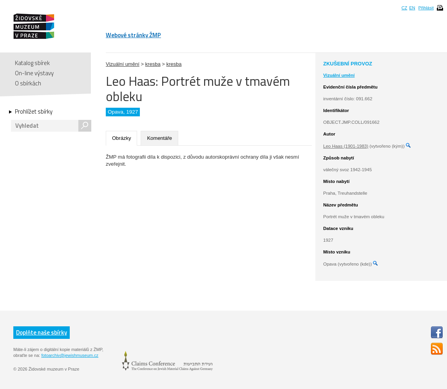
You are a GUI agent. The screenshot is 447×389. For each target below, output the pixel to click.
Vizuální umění (122, 64)
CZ (404, 7)
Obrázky (121, 138)
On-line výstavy (34, 73)
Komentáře (159, 138)
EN (412, 7)
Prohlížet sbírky (33, 111)
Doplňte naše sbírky (41, 332)
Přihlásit (426, 7)
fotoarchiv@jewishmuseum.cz (69, 355)
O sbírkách (28, 83)
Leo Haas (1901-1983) (345, 146)
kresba (153, 64)
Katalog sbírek (32, 62)
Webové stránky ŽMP (133, 35)
